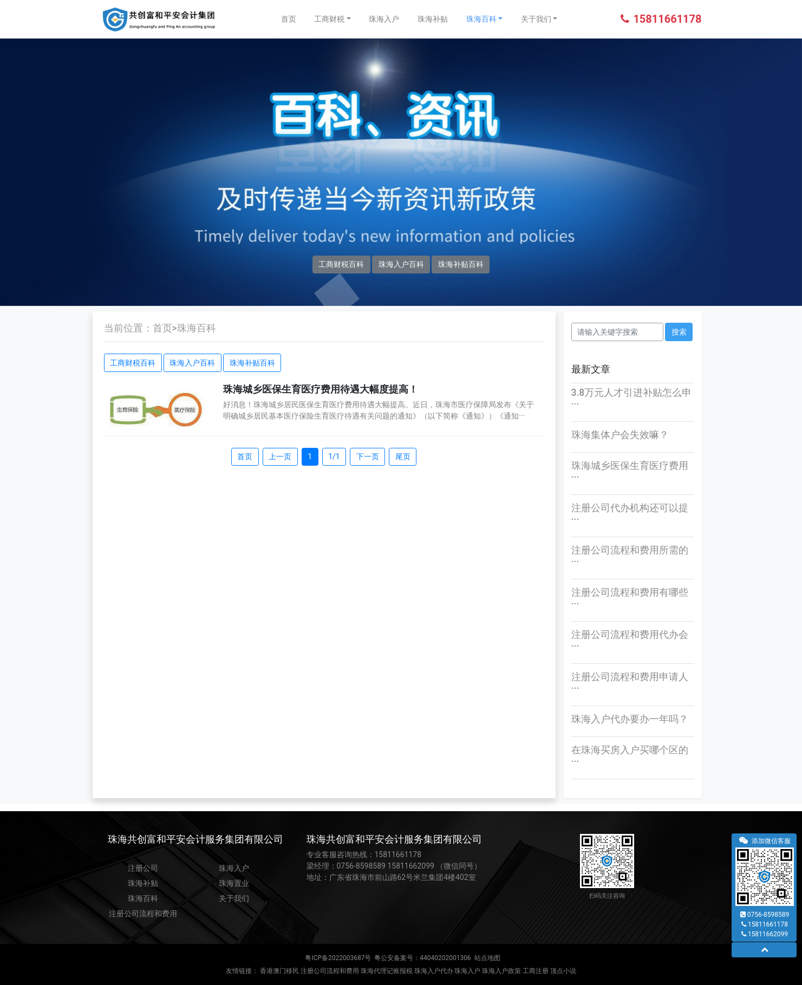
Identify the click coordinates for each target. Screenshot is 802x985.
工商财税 (329, 19)
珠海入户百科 (401, 264)
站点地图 (487, 958)
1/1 (334, 456)
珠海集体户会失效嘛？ (620, 434)
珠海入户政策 (501, 971)
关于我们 (536, 19)
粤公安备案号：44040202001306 (422, 958)
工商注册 (536, 971)
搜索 (679, 332)
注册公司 (143, 868)
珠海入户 (384, 19)
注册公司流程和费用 (143, 913)
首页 (288, 19)
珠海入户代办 (433, 971)
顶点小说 (563, 971)
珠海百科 (481, 19)
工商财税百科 (341, 264)
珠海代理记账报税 (387, 971)
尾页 (402, 456)
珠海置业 (234, 883)
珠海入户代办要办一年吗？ (629, 719)
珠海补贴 (433, 19)
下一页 (367, 456)
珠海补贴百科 (461, 264)
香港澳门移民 (279, 971)
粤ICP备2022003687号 (338, 958)
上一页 (280, 456)
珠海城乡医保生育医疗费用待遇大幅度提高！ (320, 389)
